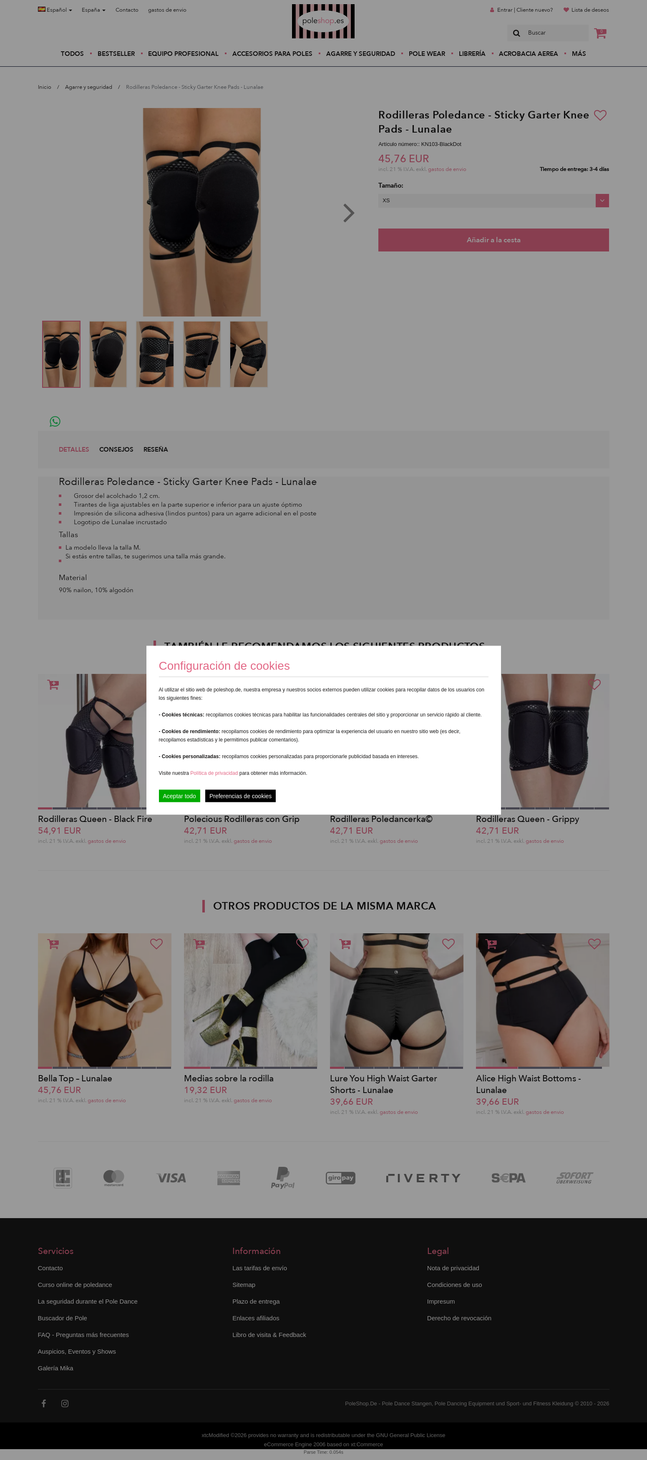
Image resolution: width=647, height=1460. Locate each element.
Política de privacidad (214, 773)
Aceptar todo (179, 795)
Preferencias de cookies (240, 795)
